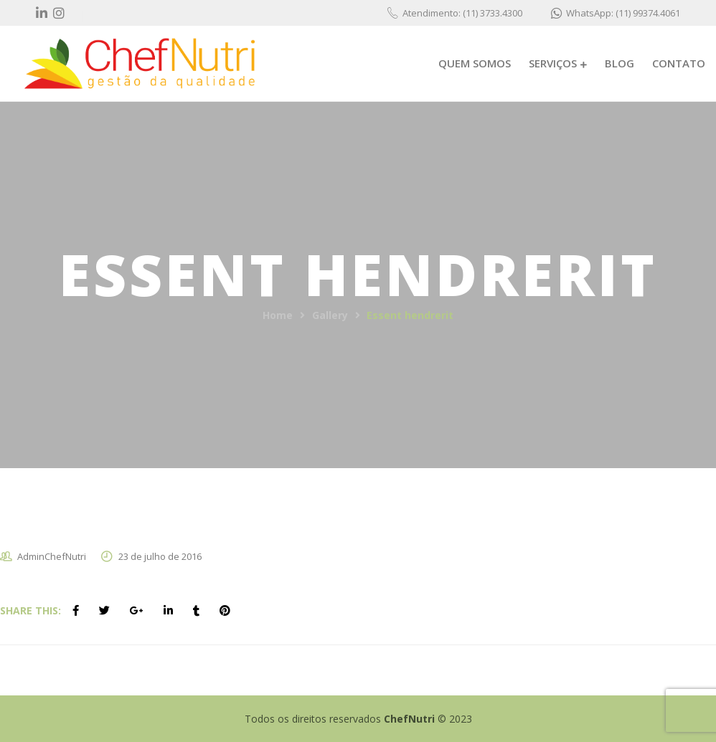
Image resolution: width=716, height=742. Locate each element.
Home (278, 315)
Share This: (30, 610)
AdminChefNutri (51, 556)
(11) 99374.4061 (648, 12)
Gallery (330, 315)
